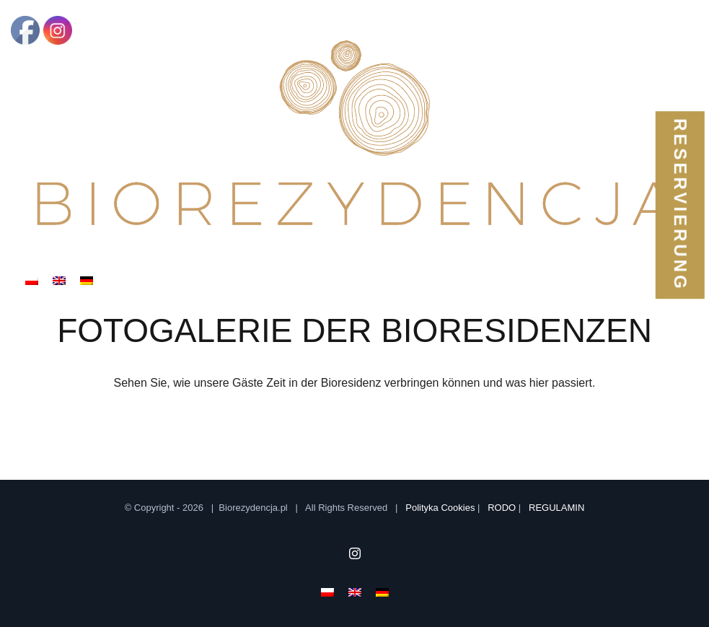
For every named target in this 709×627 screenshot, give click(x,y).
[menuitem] (31, 279)
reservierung (680, 204)
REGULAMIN (556, 507)
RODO (502, 507)
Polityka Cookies (440, 507)
